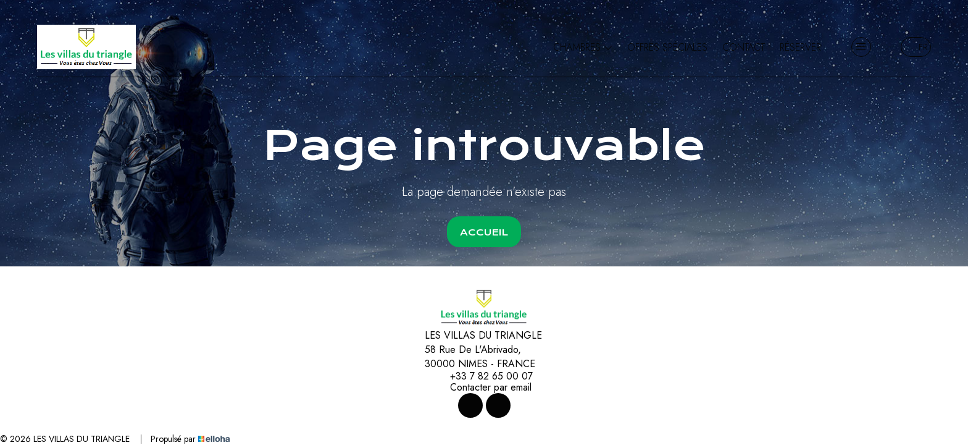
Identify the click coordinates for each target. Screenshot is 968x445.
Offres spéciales (667, 47)
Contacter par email (484, 387)
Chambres (582, 47)
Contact (743, 47)
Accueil (484, 232)
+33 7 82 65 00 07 (484, 376)
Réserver (800, 47)
